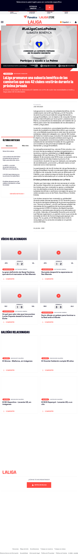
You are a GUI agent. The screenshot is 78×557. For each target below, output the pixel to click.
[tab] (9, 145)
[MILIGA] (75, 22)
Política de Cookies (61, 553)
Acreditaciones (34, 549)
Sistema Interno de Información (9, 553)
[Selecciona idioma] (66, 22)
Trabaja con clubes (60, 549)
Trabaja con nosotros (47, 549)
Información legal (35, 553)
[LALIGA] (35, 22)
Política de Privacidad (47, 553)
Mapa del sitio (24, 549)
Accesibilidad (24, 553)
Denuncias (15, 549)
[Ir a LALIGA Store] (39, 17)
